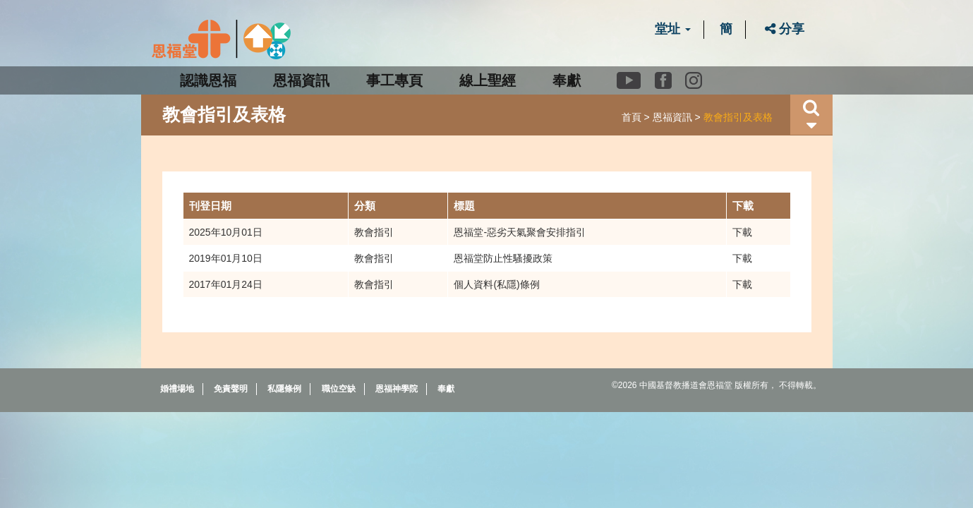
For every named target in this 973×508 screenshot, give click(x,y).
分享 (784, 29)
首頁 (631, 117)
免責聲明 (231, 389)
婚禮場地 (177, 389)
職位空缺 (339, 389)
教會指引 (374, 232)
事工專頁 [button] (394, 80)
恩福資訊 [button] (301, 80)
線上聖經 (487, 80)
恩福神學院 (396, 389)
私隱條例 (284, 389)
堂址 (673, 29)
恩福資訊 (672, 117)
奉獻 (566, 80)
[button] (811, 115)
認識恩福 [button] (208, 80)
